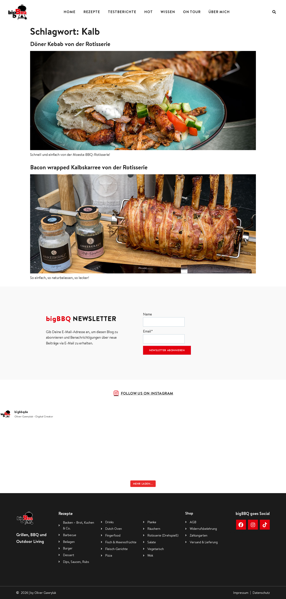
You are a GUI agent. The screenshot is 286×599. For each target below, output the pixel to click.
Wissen (168, 11)
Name (164, 319)
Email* (164, 336)
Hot (148, 11)
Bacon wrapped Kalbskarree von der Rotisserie (89, 167)
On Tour (192, 11)
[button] (274, 12)
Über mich (219, 11)
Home (69, 11)
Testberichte (122, 11)
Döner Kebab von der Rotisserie (70, 44)
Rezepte (91, 11)
